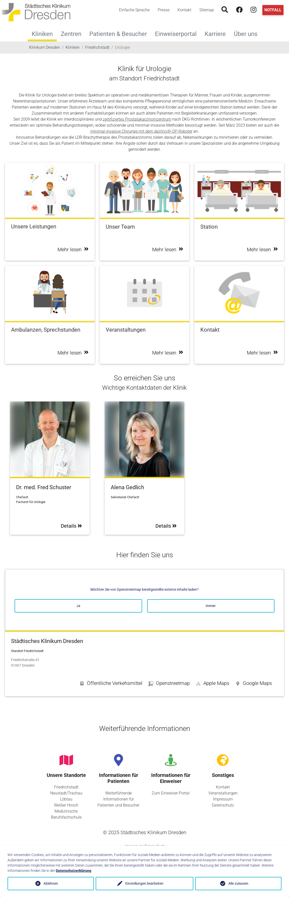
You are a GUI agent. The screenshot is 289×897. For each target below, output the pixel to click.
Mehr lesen (73, 249)
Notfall (272, 10)
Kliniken (42, 33)
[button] (253, 684)
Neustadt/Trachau (66, 793)
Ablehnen (50, 883)
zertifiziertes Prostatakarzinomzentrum (137, 119)
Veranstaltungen (223, 793)
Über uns (247, 33)
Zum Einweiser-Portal (171, 793)
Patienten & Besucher (120, 33)
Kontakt (184, 10)
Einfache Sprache (134, 10)
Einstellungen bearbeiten (144, 883)
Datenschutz (223, 805)
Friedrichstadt (66, 787)
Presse (163, 10)
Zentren (73, 33)
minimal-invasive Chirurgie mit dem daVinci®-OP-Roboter (141, 131)
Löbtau (66, 799)
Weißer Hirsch (66, 805)
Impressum (223, 799)
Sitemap (206, 10)
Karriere (217, 33)
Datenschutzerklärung (73, 871)
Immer (211, 606)
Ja (78, 606)
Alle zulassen (238, 883)
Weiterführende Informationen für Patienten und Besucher (118, 799)
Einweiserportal (178, 33)
